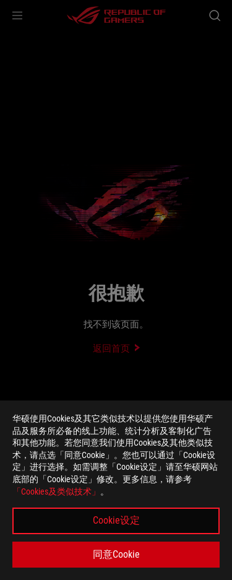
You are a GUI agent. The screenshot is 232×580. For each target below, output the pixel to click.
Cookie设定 (116, 520)
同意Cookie (116, 554)
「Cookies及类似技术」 (56, 491)
